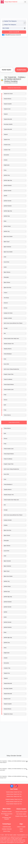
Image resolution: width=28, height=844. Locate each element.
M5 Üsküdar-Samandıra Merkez (6, 814)
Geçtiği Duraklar (21, 69)
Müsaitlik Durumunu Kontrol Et (13, 34)
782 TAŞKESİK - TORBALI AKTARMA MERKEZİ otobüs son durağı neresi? (13, 777)
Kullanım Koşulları (21, 826)
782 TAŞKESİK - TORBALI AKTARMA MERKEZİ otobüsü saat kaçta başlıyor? (14, 761)
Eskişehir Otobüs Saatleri (21, 816)
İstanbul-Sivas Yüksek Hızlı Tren (14, 796)
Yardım (21, 831)
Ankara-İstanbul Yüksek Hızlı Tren (14, 801)
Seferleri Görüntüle (14, 31)
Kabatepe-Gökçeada (6, 829)
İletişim (21, 829)
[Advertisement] (14, 52)
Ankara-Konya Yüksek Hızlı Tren (14, 794)
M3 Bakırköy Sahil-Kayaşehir (6, 818)
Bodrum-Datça (6, 831)
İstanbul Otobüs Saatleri (21, 811)
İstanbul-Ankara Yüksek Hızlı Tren (14, 792)
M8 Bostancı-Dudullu (7, 811)
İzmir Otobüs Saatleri (21, 814)
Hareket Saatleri (6, 69)
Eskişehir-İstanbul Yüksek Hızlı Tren (14, 799)
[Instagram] (16, 786)
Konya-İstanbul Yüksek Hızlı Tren (14, 803)
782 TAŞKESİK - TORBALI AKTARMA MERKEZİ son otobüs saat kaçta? (13, 769)
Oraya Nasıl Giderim (9, 1)
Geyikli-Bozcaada (7, 826)
